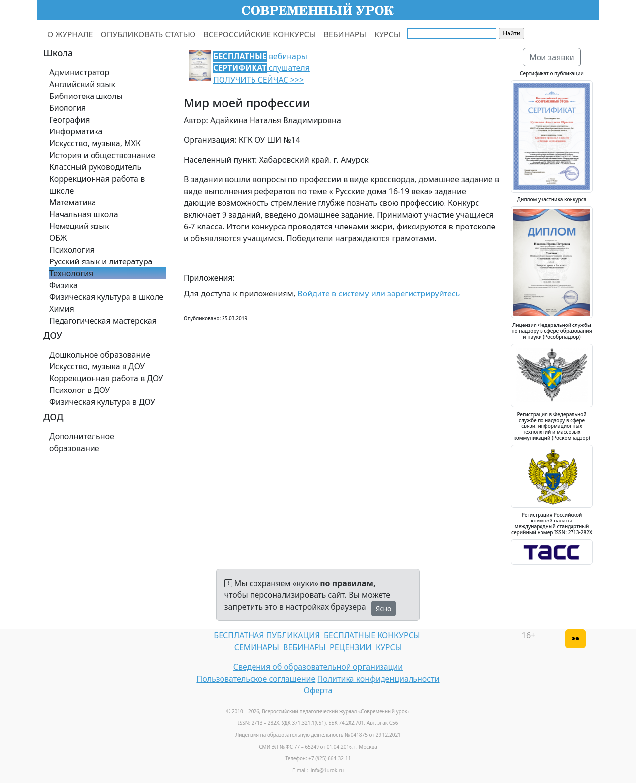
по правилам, (347, 583)
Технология (71, 273)
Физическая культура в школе (106, 297)
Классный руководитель (95, 167)
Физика (63, 285)
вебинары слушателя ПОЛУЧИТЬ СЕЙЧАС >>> (261, 68)
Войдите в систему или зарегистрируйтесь (378, 293)
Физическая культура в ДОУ (102, 401)
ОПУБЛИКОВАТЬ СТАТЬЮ (148, 34)
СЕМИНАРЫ (256, 647)
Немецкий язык (79, 226)
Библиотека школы (86, 96)
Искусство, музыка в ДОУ (97, 366)
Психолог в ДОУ (79, 390)
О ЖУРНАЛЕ (70, 34)
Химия (61, 308)
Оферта (318, 690)
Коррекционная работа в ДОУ (106, 378)
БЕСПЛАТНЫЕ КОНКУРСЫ (372, 635)
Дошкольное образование (99, 354)
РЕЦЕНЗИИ (351, 647)
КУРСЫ (387, 34)
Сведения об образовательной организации (318, 666)
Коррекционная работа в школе (97, 184)
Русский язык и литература (101, 261)
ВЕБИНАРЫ (344, 34)
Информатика (75, 131)
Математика (72, 202)
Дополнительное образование (81, 442)
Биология (67, 107)
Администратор (79, 72)
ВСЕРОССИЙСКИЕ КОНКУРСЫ (259, 34)
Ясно (384, 608)
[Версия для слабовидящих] (575, 638)
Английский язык (82, 84)
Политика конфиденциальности (379, 678)
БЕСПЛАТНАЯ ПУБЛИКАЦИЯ (266, 635)
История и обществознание (102, 155)
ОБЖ (58, 237)
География (69, 119)
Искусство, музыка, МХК (95, 143)
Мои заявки (551, 57)
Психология (72, 249)
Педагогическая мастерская (103, 320)
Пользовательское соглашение (255, 678)
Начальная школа (83, 214)
